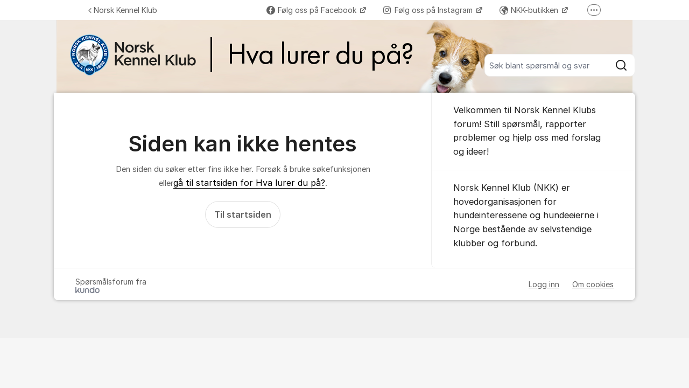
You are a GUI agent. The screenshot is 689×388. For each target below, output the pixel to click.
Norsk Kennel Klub (122, 10)
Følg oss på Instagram (429, 10)
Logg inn (544, 284)
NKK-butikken (530, 10)
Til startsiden (242, 214)
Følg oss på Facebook (312, 10)
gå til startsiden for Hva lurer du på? (249, 182)
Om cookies (593, 284)
